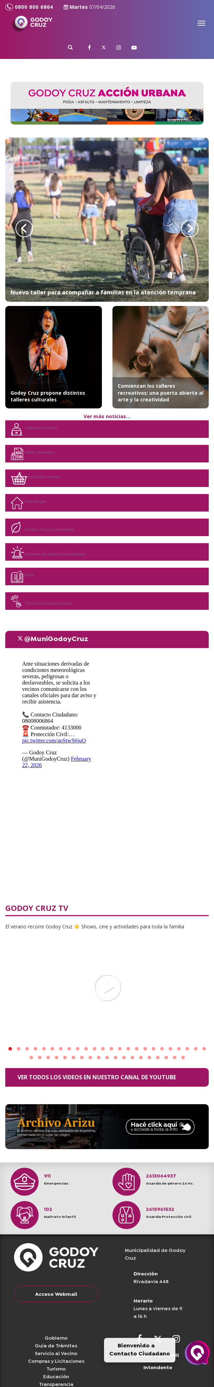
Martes (89, 7)
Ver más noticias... (107, 416)
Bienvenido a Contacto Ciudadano (139, 1350)
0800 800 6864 (29, 7)
